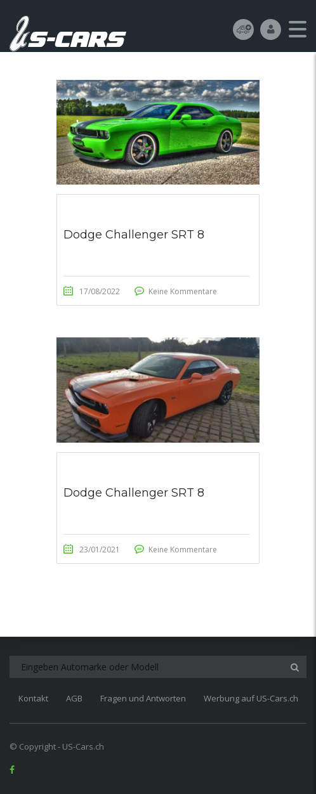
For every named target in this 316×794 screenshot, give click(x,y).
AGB (74, 698)
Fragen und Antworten (143, 698)
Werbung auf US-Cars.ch (251, 698)
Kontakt (33, 698)
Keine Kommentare (182, 291)
